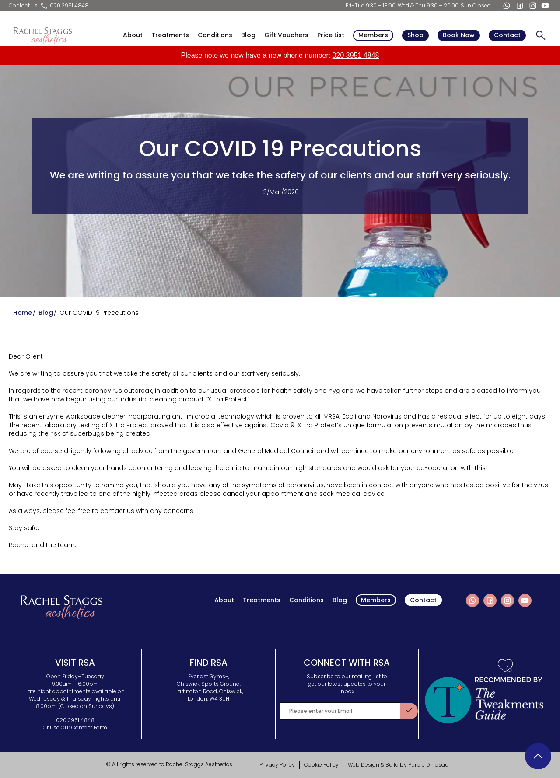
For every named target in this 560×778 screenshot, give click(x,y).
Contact (507, 35)
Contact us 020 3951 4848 (48, 6)
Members (373, 35)
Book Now (459, 35)
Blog (248, 35)
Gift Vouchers (286, 35)
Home (22, 313)
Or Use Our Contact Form (75, 727)
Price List (330, 35)
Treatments (170, 35)
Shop (415, 35)
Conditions (215, 35)
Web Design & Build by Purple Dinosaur (399, 764)
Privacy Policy (277, 764)
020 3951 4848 (355, 55)
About (133, 35)
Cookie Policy (321, 764)
